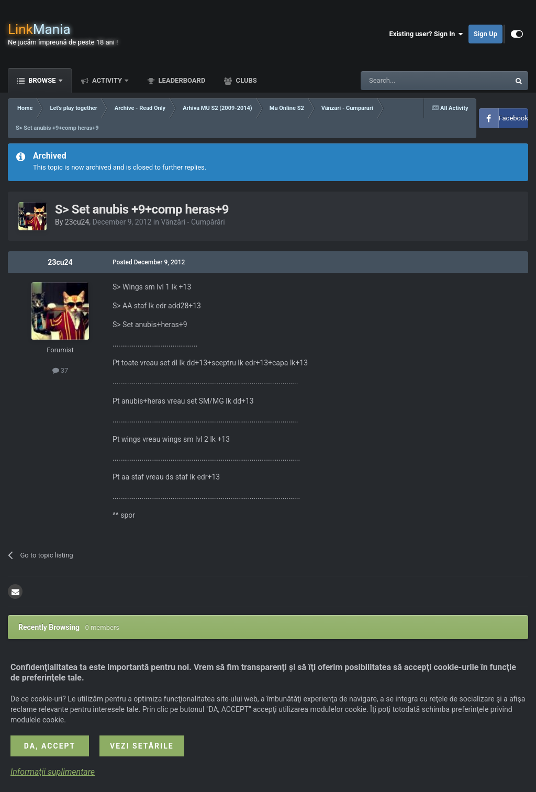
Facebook (513, 118)
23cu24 (77, 222)
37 (60, 370)
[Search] (410, 80)
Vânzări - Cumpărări (193, 222)
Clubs (245, 80)
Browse (42, 80)
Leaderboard (181, 80)
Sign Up (485, 34)
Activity (107, 80)
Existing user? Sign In (426, 34)
